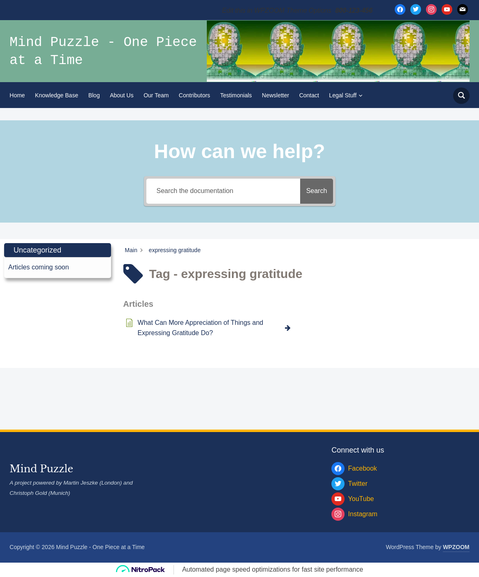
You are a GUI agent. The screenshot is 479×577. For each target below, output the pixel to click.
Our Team (156, 95)
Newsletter (275, 95)
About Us (122, 95)
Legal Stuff (342, 95)
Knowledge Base (56, 95)
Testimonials (236, 95)
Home (17, 95)
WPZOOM (456, 547)
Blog (94, 95)
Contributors (194, 95)
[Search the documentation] (219, 191)
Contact (309, 95)
